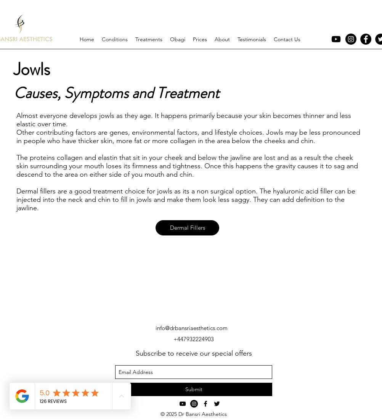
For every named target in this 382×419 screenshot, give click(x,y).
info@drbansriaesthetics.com (192, 328)
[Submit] (193, 389)
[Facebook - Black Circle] (365, 39)
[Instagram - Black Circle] (350, 39)
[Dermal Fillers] (187, 227)
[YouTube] (336, 39)
